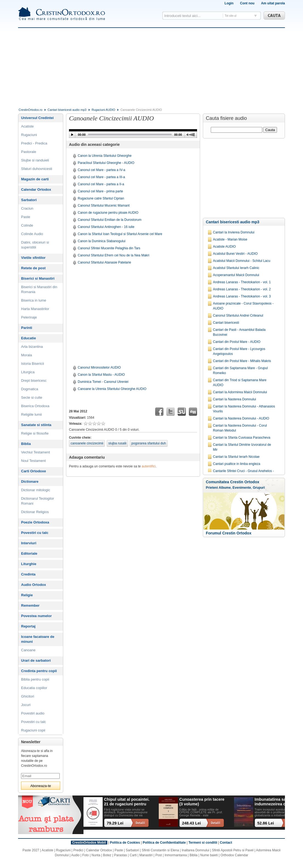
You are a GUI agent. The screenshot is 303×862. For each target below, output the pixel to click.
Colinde (27, 225)
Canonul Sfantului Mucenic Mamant (103, 205)
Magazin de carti (35, 179)
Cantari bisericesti (226, 323)
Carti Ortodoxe (33, 471)
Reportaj (28, 626)
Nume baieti (209, 855)
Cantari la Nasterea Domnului (234, 399)
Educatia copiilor (34, 688)
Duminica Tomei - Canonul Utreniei (103, 382)
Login (228, 3)
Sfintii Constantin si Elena (160, 850)
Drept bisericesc (34, 380)
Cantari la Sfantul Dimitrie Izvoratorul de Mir (242, 447)
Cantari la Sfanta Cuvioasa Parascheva (241, 437)
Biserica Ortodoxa (35, 406)
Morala (26, 355)
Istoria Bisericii (32, 363)
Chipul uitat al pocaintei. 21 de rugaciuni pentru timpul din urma (126, 802)
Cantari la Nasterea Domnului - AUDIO (241, 418)
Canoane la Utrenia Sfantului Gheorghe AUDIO (112, 389)
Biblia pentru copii (35, 679)
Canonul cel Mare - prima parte (100, 191)
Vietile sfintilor (33, 258)
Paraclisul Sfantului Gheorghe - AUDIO (106, 163)
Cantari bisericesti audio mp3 (67, 109)
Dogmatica (29, 389)
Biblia (26, 444)
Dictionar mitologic (35, 490)
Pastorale (28, 152)
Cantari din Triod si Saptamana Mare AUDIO (239, 382)
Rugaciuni (29, 135)
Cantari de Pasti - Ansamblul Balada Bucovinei (239, 332)
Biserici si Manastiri (37, 278)
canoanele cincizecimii (87, 443)
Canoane (28, 650)
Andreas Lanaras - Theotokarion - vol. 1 (242, 282)
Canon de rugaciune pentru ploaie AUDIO (108, 213)
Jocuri (26, 705)
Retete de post (33, 268)
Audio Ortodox (33, 585)
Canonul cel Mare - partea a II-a (101, 184)
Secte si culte (31, 397)
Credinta (28, 574)
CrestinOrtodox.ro (30, 109)
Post (158, 855)
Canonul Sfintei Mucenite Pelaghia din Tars (109, 248)
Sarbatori (29, 200)
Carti (133, 855)
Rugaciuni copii (33, 730)
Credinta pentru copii (39, 671)
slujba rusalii (117, 443)
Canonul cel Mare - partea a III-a (101, 177)
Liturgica (27, 372)
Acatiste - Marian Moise (230, 239)
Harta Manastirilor (35, 309)
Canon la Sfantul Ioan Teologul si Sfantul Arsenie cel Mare (120, 234)
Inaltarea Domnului (195, 850)
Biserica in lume (33, 300)
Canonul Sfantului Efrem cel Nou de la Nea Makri (113, 255)
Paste (25, 217)
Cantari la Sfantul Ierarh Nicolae (236, 457)
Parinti (26, 328)
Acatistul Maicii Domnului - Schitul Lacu (241, 261)
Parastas (120, 855)
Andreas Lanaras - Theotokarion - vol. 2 (242, 289)
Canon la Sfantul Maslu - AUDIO (101, 375)
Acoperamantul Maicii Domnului (236, 275)
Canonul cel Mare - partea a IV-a (101, 170)
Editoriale (29, 553)
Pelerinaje (29, 317)
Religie (27, 595)
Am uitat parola (273, 3)
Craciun (27, 208)
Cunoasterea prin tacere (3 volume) (201, 801)
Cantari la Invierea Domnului (233, 232)
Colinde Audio (32, 234)
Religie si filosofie (34, 433)
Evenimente (242, 488)
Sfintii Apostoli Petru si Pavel (232, 850)
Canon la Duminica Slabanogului (101, 241)
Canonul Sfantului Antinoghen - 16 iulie (106, 227)
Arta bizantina (32, 347)
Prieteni (212, 488)
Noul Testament (33, 461)
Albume (225, 488)
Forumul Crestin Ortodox (228, 533)
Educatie (28, 338)
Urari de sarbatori (36, 660)
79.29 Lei (115, 823)
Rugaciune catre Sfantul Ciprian (101, 198)
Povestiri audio (32, 713)
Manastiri (146, 855)
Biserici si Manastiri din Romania (39, 289)
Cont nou (247, 3)
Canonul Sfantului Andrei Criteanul (238, 315)
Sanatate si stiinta (36, 425)
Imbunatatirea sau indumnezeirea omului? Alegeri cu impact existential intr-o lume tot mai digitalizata (277, 802)
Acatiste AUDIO (224, 246)
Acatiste (27, 126)
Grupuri (259, 488)
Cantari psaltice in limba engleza (236, 464)
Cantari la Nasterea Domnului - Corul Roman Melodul (240, 428)
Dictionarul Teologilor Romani (37, 500)
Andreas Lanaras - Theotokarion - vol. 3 (242, 296)
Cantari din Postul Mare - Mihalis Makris (242, 361)
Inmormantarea (176, 855)
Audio (75, 855)
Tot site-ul (230, 15)
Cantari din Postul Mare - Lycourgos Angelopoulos (239, 351)
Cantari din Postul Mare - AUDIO (236, 342)
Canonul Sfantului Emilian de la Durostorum (110, 220)
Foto (85, 855)
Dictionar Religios (35, 512)
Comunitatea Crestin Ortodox (232, 482)
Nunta (95, 855)
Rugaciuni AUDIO (103, 109)
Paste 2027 (30, 850)
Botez (107, 855)
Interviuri (28, 543)
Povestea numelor (36, 616)
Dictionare (30, 481)
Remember (30, 605)
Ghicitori (27, 696)
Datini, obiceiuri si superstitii (35, 244)
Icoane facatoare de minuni (37, 639)
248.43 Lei (191, 823)
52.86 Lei (265, 823)
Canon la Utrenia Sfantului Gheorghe (105, 156)
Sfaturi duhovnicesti (36, 169)
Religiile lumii (31, 414)
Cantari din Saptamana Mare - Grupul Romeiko (240, 370)
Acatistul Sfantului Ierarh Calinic (236, 268)
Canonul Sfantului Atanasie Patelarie (104, 262)
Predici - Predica (34, 143)
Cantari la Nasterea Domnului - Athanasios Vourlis (244, 408)
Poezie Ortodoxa (35, 522)
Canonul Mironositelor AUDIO (99, 367)
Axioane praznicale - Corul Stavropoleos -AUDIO (243, 306)
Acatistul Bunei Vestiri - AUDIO (235, 254)
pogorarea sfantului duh (148, 443)
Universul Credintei (37, 118)
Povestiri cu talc (34, 533)
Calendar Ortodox (36, 189)
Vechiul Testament (35, 452)
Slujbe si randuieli (35, 160)
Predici (78, 850)
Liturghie (28, 564)
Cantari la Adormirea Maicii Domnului (240, 392)
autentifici (149, 466)
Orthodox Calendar (234, 855)
